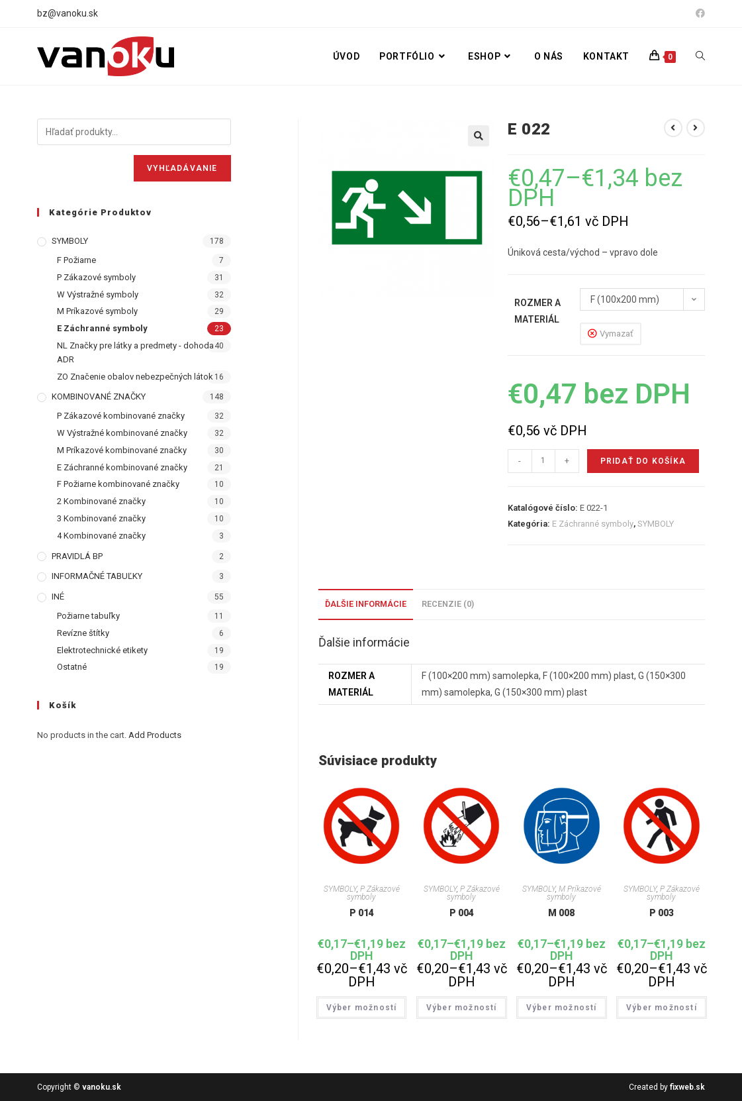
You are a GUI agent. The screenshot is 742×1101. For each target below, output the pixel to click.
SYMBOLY (655, 524)
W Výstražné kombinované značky (122, 433)
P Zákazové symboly (373, 893)
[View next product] (695, 128)
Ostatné (72, 667)
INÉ (58, 597)
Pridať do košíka (643, 461)
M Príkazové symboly (574, 893)
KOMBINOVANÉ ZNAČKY (99, 396)
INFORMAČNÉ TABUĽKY (97, 576)
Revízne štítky (83, 633)
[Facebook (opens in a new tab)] (698, 14)
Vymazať (616, 334)
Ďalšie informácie (365, 604)
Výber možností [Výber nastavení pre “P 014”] (361, 1007)
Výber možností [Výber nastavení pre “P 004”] (461, 1007)
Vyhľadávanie (182, 168)
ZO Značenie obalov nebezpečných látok (135, 377)
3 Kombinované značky (101, 518)
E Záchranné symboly (592, 524)
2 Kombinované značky (101, 501)
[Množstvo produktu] (543, 461)
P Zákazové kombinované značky (121, 416)
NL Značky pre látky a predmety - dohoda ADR (135, 352)
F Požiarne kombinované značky (118, 484)
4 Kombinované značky (101, 536)
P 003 (661, 913)
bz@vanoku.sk (67, 13)
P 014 (361, 913)
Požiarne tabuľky (88, 616)
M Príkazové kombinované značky (122, 450)
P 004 (461, 913)
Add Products (154, 735)
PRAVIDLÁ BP (77, 556)
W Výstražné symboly (97, 294)
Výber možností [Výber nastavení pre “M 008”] (561, 1007)
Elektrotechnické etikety (102, 650)
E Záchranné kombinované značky (122, 467)
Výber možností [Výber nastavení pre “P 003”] (661, 1007)
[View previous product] (673, 128)
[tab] (365, 604)
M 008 (561, 913)
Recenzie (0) (448, 604)
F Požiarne (76, 260)
